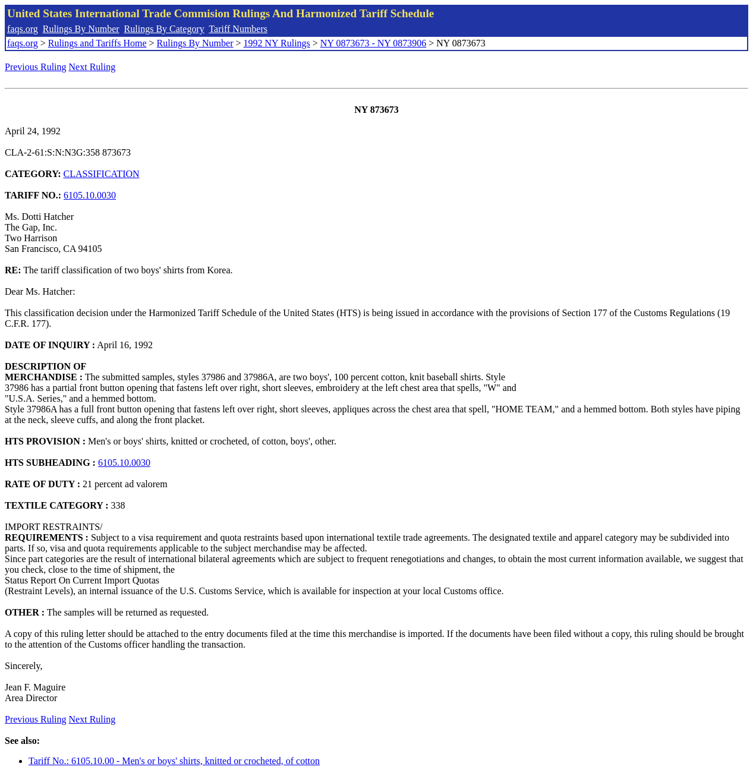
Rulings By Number (81, 29)
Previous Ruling (36, 67)
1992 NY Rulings (277, 43)
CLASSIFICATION (102, 174)
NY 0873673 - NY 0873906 (373, 43)
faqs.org (22, 29)
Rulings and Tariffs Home (97, 43)
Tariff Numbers (238, 29)
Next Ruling (92, 67)
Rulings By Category (164, 29)
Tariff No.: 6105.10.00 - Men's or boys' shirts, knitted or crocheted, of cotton (174, 761)
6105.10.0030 (90, 195)
